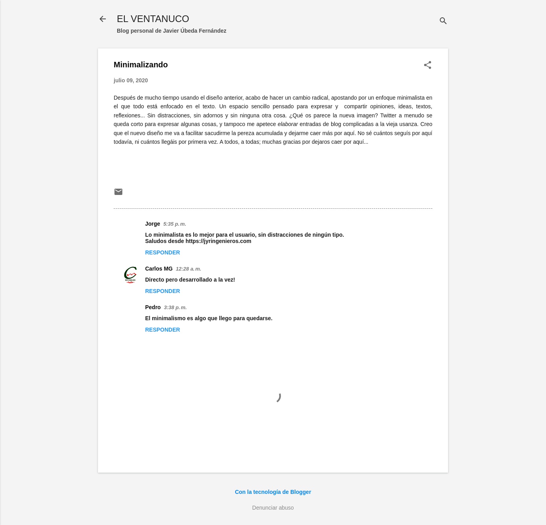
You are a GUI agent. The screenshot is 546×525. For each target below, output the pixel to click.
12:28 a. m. (188, 269)
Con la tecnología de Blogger (273, 492)
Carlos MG (159, 268)
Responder (162, 252)
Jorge (152, 224)
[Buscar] (443, 21)
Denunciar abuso (273, 508)
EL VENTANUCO (153, 18)
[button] (427, 65)
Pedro (153, 307)
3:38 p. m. (175, 307)
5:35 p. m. (174, 224)
